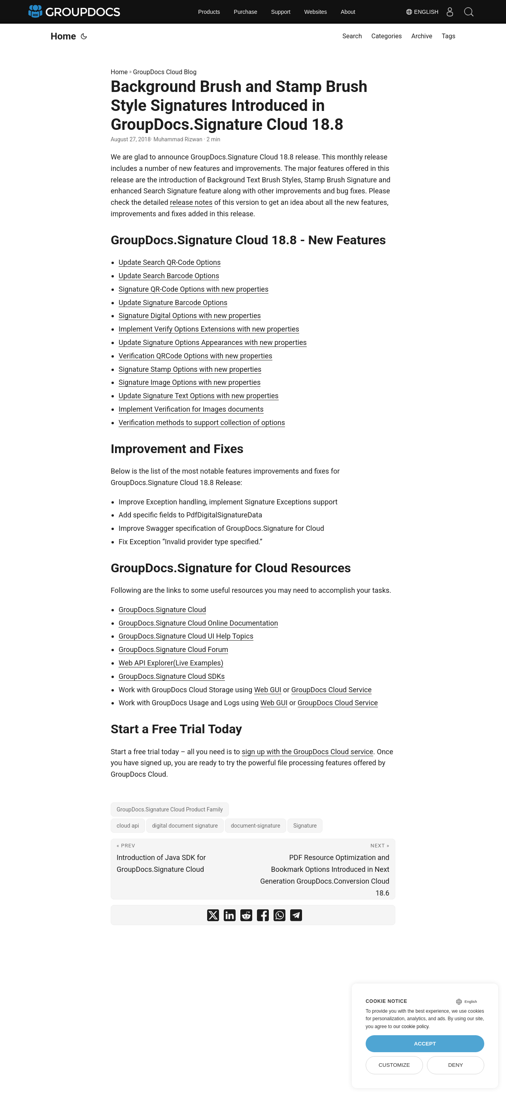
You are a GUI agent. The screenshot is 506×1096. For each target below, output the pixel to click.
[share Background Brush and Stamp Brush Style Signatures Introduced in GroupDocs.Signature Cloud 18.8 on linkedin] (230, 917)
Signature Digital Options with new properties (190, 315)
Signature (305, 825)
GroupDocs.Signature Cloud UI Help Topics (186, 636)
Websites (315, 12)
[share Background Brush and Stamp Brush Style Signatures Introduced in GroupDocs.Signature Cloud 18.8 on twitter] (213, 917)
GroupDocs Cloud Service (331, 690)
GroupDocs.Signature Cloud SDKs (172, 676)
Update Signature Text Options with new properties (199, 396)
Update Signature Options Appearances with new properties (213, 342)
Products (209, 12)
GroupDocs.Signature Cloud (162, 609)
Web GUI (267, 690)
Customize (394, 1065)
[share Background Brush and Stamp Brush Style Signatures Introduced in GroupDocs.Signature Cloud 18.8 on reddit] (246, 917)
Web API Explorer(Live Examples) (171, 663)
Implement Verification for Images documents (191, 409)
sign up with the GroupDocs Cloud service (307, 752)
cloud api (128, 825)
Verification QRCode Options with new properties (195, 356)
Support (281, 12)
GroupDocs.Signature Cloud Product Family (170, 809)
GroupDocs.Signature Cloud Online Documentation (198, 623)
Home (63, 36)
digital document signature (185, 825)
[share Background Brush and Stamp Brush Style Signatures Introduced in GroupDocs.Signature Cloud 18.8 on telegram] (296, 917)
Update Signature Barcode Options (173, 302)
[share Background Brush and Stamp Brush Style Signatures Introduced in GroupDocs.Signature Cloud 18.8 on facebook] (263, 917)
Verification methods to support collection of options (202, 422)
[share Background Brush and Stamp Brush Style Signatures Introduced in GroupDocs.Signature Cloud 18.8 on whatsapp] (279, 917)
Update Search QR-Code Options (170, 262)
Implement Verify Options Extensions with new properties (209, 329)
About (348, 12)
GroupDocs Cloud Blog (165, 72)
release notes (191, 202)
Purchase (245, 12)
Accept (425, 1044)
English (420, 11)
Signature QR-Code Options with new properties (193, 289)
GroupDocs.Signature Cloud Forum (173, 649)
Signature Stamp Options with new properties (190, 369)
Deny (455, 1065)
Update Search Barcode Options (169, 276)
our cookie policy (411, 1026)
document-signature (255, 825)
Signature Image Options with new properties (190, 382)
